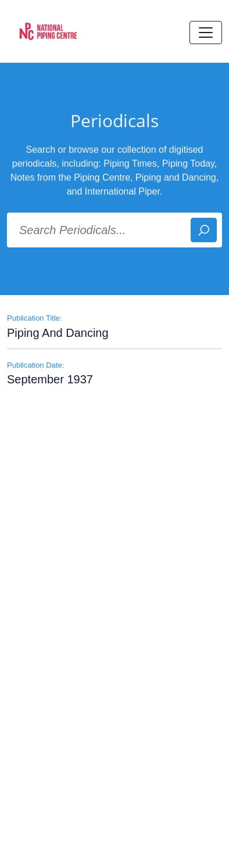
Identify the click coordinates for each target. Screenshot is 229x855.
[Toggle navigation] (205, 32)
